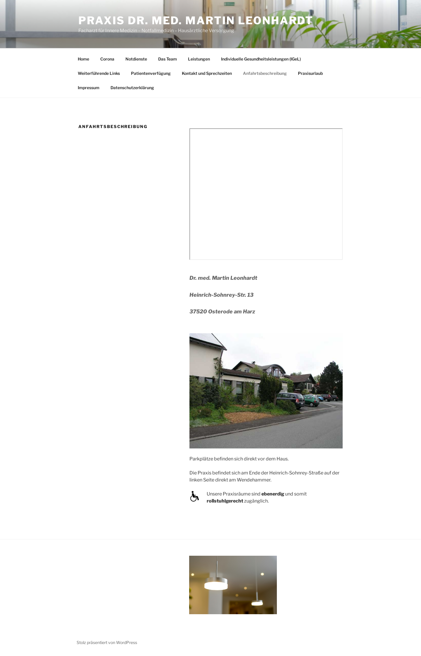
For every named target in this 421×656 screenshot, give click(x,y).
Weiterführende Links (99, 73)
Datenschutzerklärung (132, 87)
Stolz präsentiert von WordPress (107, 642)
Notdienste (136, 58)
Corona (107, 58)
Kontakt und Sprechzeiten (207, 73)
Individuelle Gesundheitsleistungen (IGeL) (261, 58)
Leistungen (199, 58)
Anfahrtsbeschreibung (265, 73)
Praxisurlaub (310, 73)
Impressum (88, 87)
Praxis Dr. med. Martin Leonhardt (195, 20)
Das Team (167, 58)
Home (83, 58)
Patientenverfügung (151, 73)
